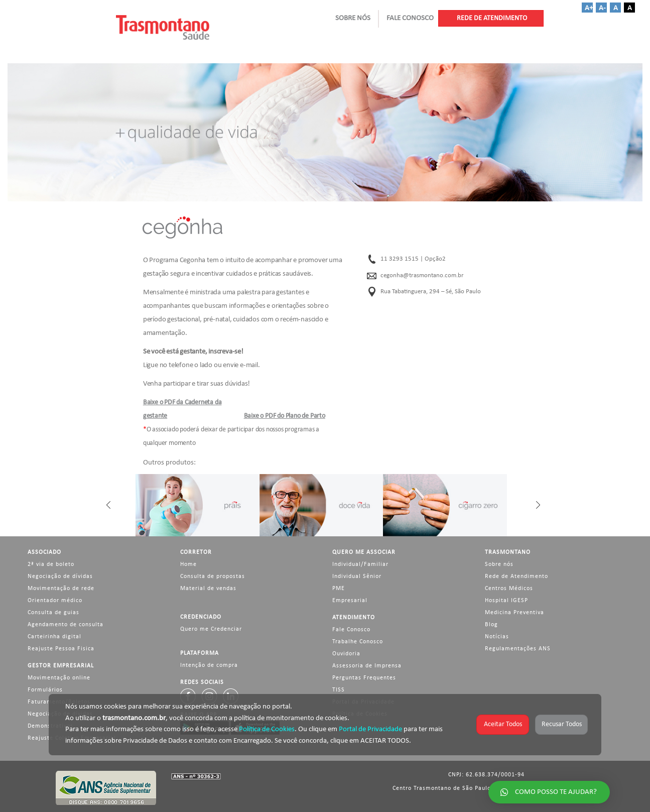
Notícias (497, 637)
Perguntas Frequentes (364, 678)
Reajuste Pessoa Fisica (61, 649)
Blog (491, 625)
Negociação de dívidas (60, 576)
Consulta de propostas (212, 576)
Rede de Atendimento (516, 576)
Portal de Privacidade (370, 729)
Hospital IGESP (506, 601)
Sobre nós (499, 564)
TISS (338, 690)
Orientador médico (55, 601)
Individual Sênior (356, 576)
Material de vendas (208, 589)
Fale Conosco (351, 630)
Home (188, 564)
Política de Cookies (267, 729)
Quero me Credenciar (211, 629)
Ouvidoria (346, 654)
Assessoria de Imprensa (367, 666)
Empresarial (349, 601)
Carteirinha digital (54, 637)
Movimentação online (59, 678)
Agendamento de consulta (65, 625)
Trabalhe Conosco (357, 642)
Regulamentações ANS (518, 649)
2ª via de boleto (51, 564)
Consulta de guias (53, 613)
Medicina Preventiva (514, 613)
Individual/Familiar (360, 564)
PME (338, 589)
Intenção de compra (209, 665)
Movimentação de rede (61, 589)
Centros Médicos (509, 589)
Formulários (45, 690)
